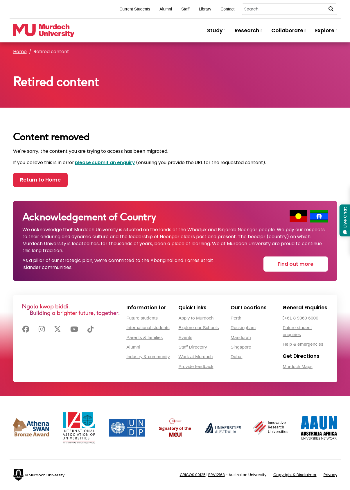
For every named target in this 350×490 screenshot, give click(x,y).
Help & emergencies (303, 344)
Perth (236, 317)
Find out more (295, 264)
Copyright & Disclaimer (295, 475)
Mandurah (241, 337)
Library (205, 9)
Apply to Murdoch (195, 317)
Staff (185, 9)
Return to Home (40, 179)
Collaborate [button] (288, 30)
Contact (227, 9)
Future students (142, 317)
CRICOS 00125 (193, 475)
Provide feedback (195, 366)
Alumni (165, 9)
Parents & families (144, 337)
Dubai (237, 356)
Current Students (134, 9)
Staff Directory (192, 346)
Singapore (241, 346)
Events (185, 337)
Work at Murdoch (195, 356)
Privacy (330, 475)
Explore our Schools (198, 327)
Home (20, 52)
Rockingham (243, 327)
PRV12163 (216, 475)
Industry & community (148, 356)
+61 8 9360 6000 (301, 317)
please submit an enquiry (105, 162)
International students (148, 327)
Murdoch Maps (298, 366)
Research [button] (248, 30)
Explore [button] (326, 30)
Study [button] (216, 30)
